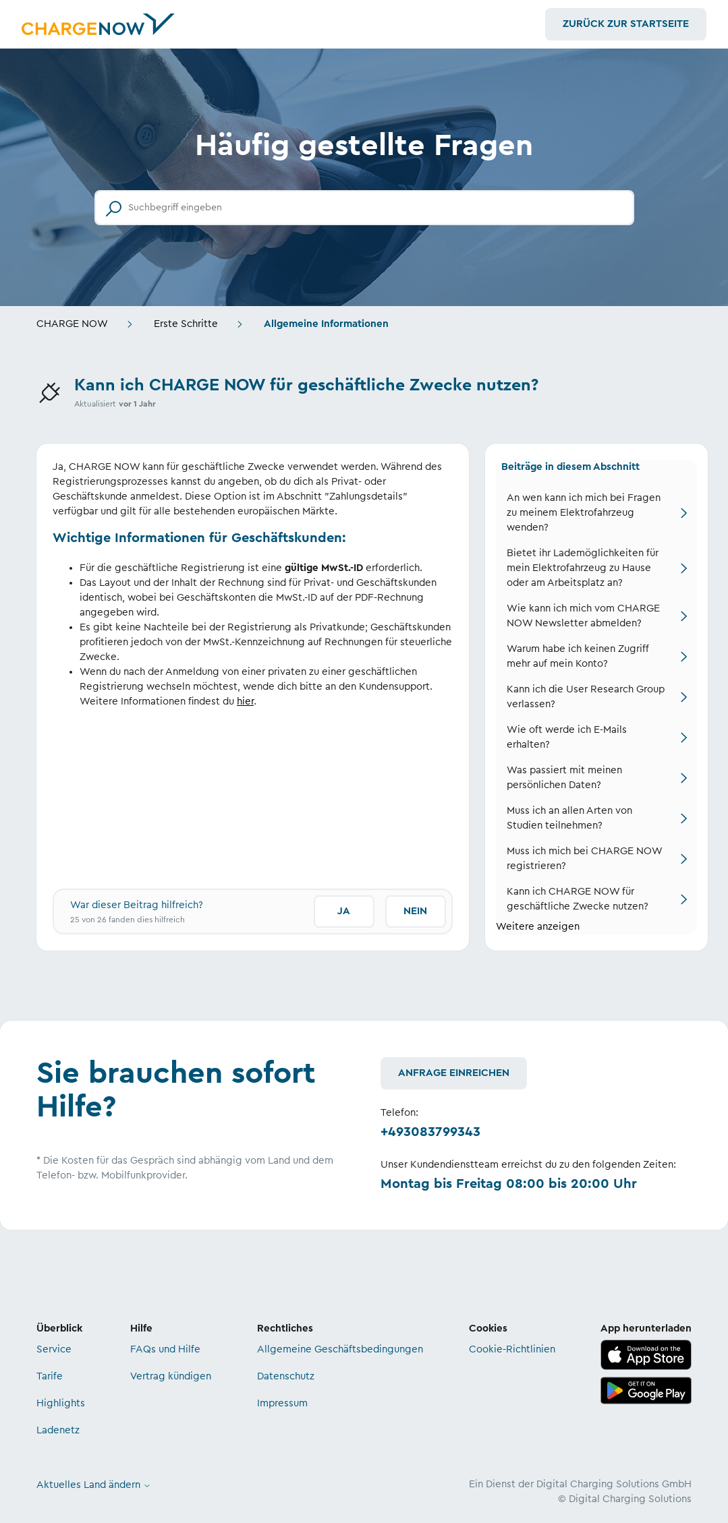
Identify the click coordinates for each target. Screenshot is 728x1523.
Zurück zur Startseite (626, 24)
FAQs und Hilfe (165, 1349)
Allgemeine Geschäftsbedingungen (340, 1349)
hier (245, 701)
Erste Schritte (186, 324)
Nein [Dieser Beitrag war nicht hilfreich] (415, 911)
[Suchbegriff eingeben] (364, 207)
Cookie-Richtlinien (512, 1349)
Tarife (49, 1376)
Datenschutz (285, 1376)
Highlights (60, 1403)
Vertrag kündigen (170, 1376)
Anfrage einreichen (453, 1073)
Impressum (282, 1403)
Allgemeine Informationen (326, 324)
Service (54, 1349)
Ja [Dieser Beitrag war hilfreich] (343, 911)
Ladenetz (58, 1430)
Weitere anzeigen (538, 927)
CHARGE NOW (72, 324)
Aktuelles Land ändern (93, 1485)
